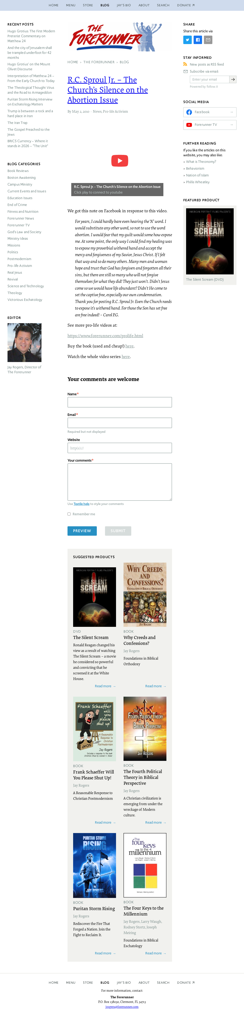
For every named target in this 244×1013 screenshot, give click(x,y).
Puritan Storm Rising (94, 908)
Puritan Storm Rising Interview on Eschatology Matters (30, 102)
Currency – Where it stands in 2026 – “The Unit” (28, 143)
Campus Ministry (20, 184)
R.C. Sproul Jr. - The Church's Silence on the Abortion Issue (117, 186)
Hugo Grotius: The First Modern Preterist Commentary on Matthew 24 (31, 36)
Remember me (84, 514)
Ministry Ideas (18, 238)
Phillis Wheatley (198, 182)
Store (88, 5)
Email (72, 414)
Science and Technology (26, 286)
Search (163, 5)
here (129, 346)
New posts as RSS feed (207, 64)
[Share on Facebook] (198, 40)
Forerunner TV (19, 225)
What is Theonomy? (201, 161)
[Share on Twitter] (187, 40)
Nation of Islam (197, 175)
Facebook (202, 112)
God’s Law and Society (24, 232)
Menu (70, 5)
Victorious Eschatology (25, 299)
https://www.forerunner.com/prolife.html (105, 335)
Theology (15, 293)
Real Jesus (15, 272)
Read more (103, 686)
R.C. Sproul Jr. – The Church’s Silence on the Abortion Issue (108, 89)
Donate (184, 982)
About (144, 5)
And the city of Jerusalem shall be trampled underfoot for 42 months (30, 52)
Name (72, 394)
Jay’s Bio (124, 5)
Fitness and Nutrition (23, 211)
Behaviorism (195, 168)
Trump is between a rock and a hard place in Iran (30, 113)
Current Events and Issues (27, 191)
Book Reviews (18, 170)
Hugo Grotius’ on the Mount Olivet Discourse (29, 66)
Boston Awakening (22, 177)
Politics (13, 252)
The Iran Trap (17, 122)
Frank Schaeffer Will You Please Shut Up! (93, 775)
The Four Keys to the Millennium (144, 911)
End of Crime (17, 204)
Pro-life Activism (115, 111)
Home (54, 5)
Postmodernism (19, 259)
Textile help (82, 503)
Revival (13, 279)
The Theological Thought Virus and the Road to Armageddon (31, 90)
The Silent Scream (91, 637)
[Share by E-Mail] (208, 40)
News (97, 111)
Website (74, 439)
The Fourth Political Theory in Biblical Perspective (143, 777)
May (75, 111)
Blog (105, 5)
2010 (86, 111)
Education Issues (20, 198)
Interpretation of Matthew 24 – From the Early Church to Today (31, 78)
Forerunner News (21, 218)
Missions (14, 245)
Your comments (79, 460)
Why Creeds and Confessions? (140, 640)
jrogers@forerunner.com (122, 1007)
